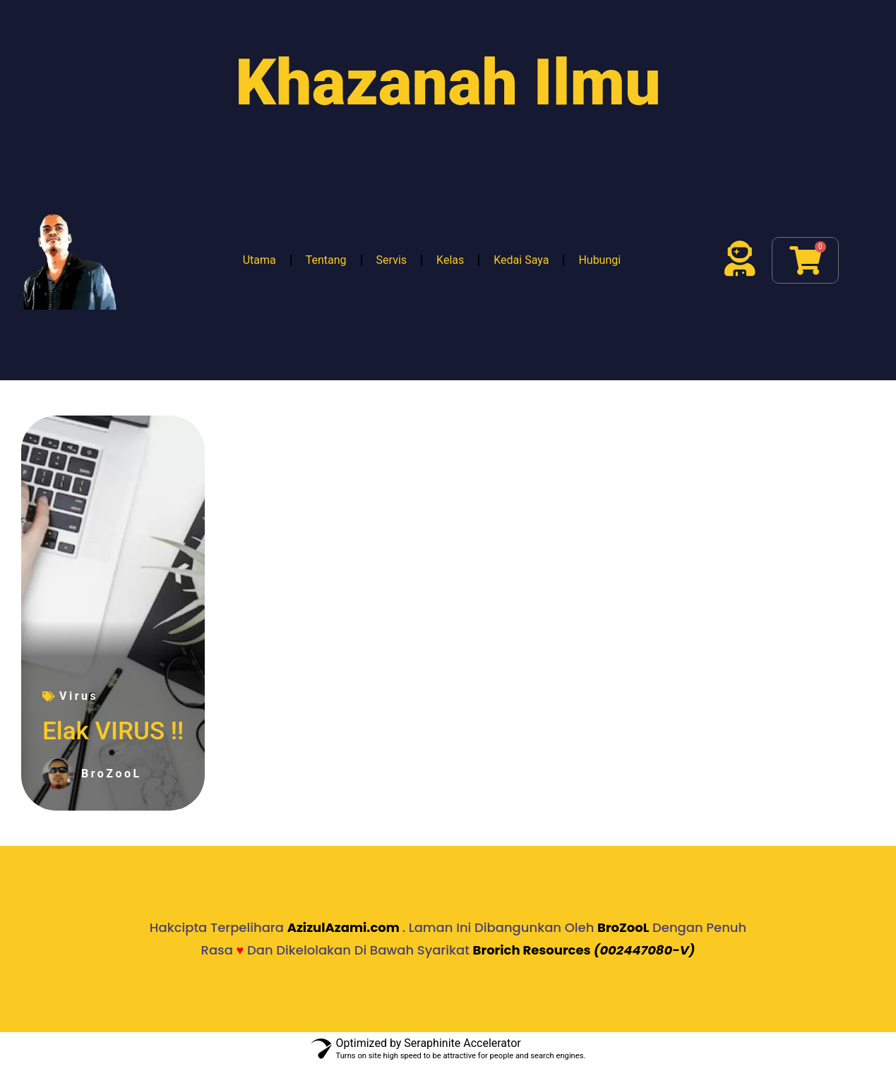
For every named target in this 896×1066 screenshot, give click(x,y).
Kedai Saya (521, 260)
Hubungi (599, 260)
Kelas (450, 260)
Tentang (326, 260)
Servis (391, 260)
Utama (259, 260)
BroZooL (623, 927)
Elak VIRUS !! (113, 731)
